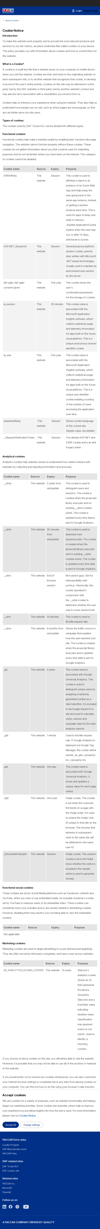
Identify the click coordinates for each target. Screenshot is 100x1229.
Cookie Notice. (28, 1115)
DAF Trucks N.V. (10, 1166)
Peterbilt (6, 1192)
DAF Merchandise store (14, 1149)
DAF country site (10, 1170)
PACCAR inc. (8, 1183)
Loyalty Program (10, 1145)
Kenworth (7, 1188)
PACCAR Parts (9, 1153)
